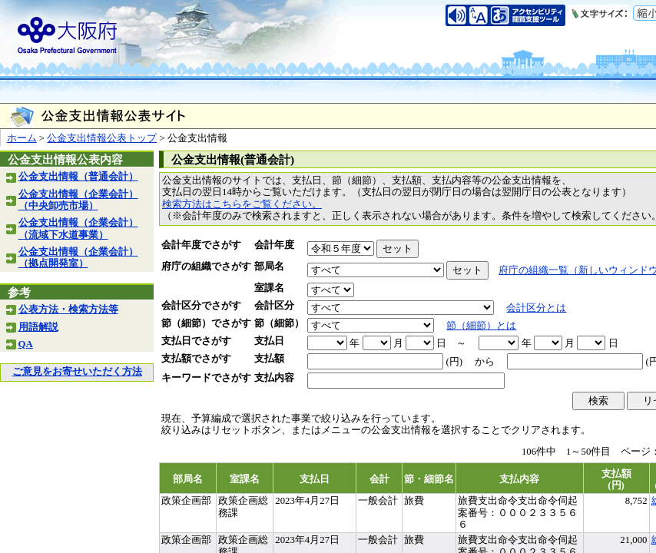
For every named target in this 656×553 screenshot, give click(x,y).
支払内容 (274, 378)
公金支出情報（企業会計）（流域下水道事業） (78, 228)
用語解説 (38, 327)
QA (25, 344)
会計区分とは (536, 308)
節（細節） (279, 323)
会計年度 (274, 245)
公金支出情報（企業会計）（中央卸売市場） (78, 200)
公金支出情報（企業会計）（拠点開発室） (78, 258)
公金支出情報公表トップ (102, 138)
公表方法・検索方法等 (68, 309)
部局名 (269, 266)
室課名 (269, 288)
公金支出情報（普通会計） (78, 176)
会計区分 (274, 305)
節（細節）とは (481, 325)
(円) (454, 361)
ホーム (22, 138)
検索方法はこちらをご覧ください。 (242, 204)
